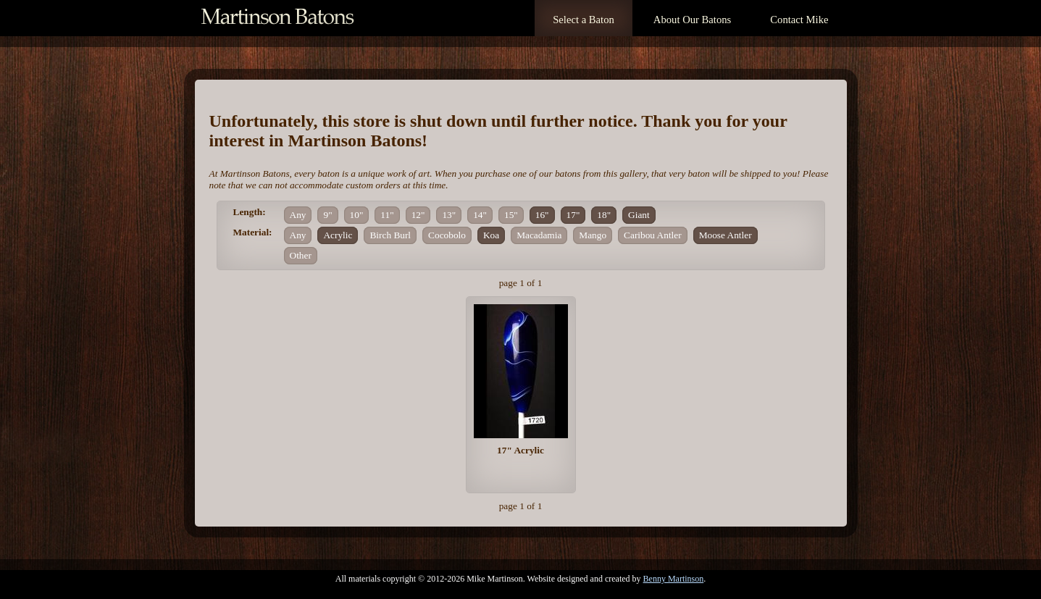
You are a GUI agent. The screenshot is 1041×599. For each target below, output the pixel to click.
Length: (249, 211)
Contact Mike (799, 19)
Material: (252, 232)
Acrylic (337, 235)
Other (301, 255)
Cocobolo (447, 235)
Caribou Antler (653, 235)
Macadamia (539, 235)
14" (480, 214)
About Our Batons (692, 19)
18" (604, 214)
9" (327, 214)
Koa (491, 235)
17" (573, 214)
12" (418, 214)
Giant (639, 214)
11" (386, 214)
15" (511, 214)
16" (542, 214)
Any (298, 214)
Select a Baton (583, 19)
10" (357, 214)
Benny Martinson (673, 579)
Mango (592, 235)
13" (449, 214)
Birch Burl (390, 235)
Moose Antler (725, 235)
